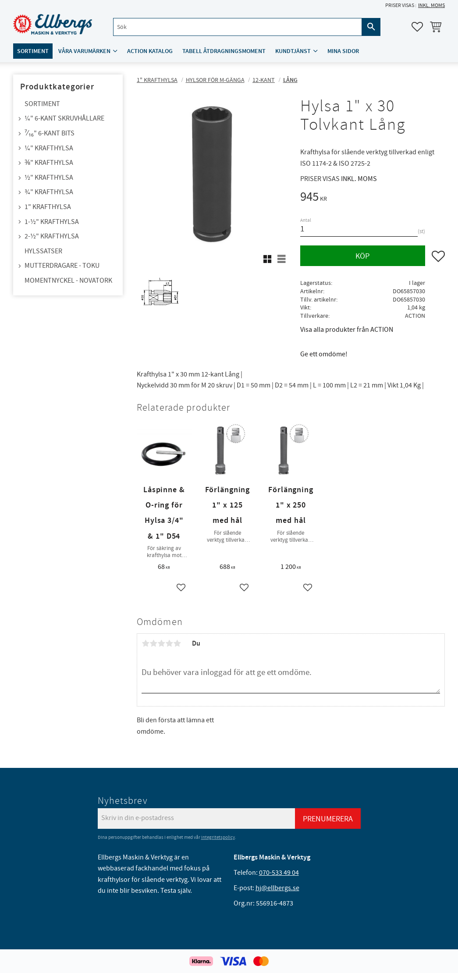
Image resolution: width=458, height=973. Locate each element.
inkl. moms (431, 5)
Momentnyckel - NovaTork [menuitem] (68, 280)
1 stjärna (145, 643)
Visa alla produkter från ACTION (346, 329)
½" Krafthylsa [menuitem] (49, 177)
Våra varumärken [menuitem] (84, 51)
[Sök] (371, 27)
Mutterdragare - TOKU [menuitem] (62, 265)
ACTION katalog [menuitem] (150, 51)
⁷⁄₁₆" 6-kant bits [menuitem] (50, 133)
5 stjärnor (177, 643)
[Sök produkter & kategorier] (237, 27)
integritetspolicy (218, 837)
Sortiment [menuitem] (33, 51)
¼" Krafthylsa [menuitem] (49, 148)
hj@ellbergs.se (277, 888)
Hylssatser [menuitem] (43, 251)
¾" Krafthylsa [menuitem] (49, 192)
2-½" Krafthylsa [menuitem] (52, 236)
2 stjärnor (153, 643)
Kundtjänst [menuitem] (293, 51)
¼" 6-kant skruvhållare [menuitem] (64, 118)
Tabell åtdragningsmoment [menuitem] (224, 51)
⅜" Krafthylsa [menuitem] (49, 162)
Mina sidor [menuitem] (343, 51)
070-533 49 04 (279, 872)
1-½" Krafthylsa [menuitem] (52, 221)
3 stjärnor (161, 643)
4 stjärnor (169, 643)
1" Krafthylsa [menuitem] (48, 206)
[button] (417, 27)
